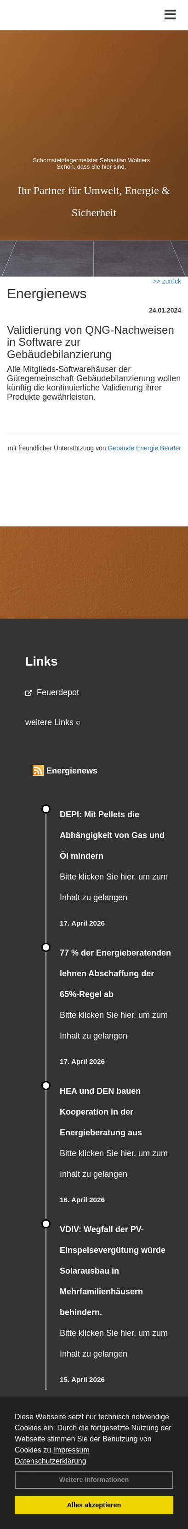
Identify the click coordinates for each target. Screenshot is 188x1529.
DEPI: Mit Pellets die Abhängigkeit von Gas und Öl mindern (112, 835)
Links (41, 661)
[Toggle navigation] (170, 15)
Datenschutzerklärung (50, 1461)
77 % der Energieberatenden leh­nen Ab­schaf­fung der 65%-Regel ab (115, 973)
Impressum (71, 1450)
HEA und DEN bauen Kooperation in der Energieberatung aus (101, 1111)
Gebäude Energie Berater (144, 448)
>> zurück (167, 281)
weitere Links (52, 722)
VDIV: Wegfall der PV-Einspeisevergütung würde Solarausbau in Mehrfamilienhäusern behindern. (112, 1271)
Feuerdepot (52, 692)
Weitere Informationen (94, 1479)
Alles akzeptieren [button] (94, 1505)
